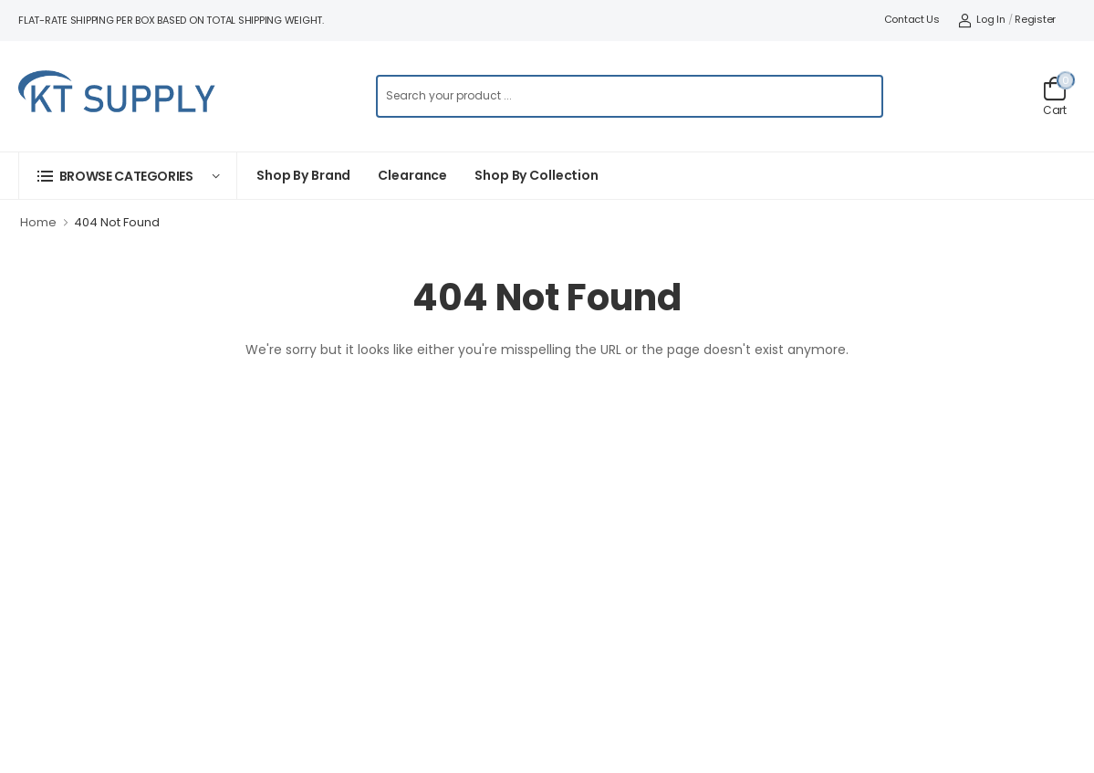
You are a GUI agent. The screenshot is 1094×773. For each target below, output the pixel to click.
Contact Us (912, 19)
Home (38, 222)
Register (1035, 19)
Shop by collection (536, 175)
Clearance (412, 175)
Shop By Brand (303, 175)
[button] (127, 175)
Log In (981, 19)
